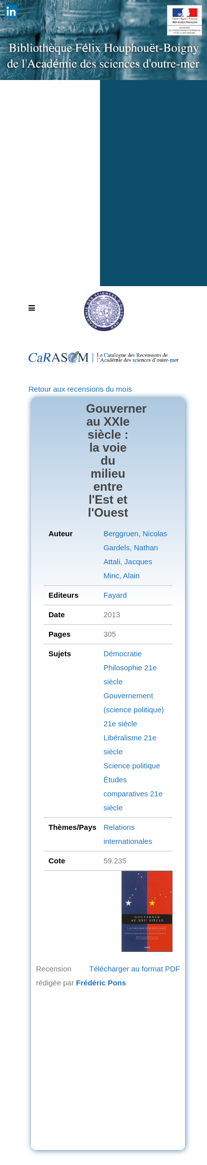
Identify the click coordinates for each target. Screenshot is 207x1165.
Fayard (115, 595)
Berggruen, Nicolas (136, 533)
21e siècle (121, 723)
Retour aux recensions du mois (80, 389)
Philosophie (123, 667)
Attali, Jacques (128, 561)
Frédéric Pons (101, 982)
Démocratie (123, 653)
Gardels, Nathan (131, 547)
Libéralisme (123, 737)
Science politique (132, 765)
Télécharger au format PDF (134, 968)
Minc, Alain (122, 575)
